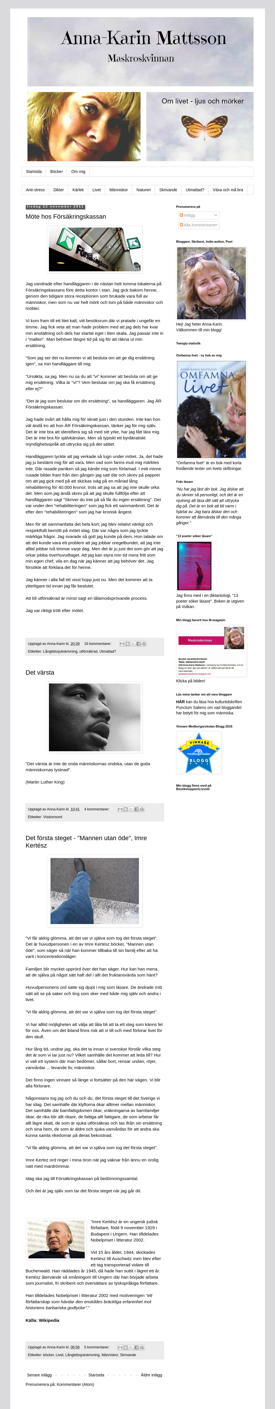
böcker (48, 1355)
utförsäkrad (88, 651)
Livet (96, 190)
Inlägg (187, 215)
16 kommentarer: (98, 644)
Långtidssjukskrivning (60, 651)
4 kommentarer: (97, 809)
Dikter (59, 190)
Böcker (56, 171)
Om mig (78, 171)
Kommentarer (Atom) (75, 1384)
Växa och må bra (228, 190)
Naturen (143, 190)
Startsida (34, 171)
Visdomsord (52, 817)
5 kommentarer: (97, 1347)
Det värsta (40, 672)
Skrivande (168, 190)
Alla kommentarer (197, 225)
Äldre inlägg (151, 1375)
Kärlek (78, 190)
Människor (118, 190)
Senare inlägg (39, 1375)
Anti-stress (35, 190)
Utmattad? (195, 190)
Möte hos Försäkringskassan (66, 216)
